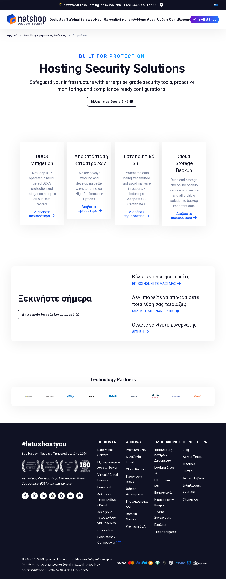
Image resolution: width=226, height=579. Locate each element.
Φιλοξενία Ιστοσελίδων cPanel (106, 499)
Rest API (189, 492)
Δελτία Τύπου (193, 457)
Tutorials (189, 464)
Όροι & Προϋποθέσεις (55, 564)
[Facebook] (26, 495)
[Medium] (80, 495)
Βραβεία (160, 525)
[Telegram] (62, 495)
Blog (186, 450)
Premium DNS (136, 450)
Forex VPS (104, 487)
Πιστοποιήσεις (165, 532)
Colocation (105, 530)
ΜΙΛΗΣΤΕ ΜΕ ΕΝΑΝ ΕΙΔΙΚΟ (156, 311)
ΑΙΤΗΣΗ (140, 332)
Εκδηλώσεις (192, 485)
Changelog (190, 499)
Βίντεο (188, 471)
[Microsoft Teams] (53, 495)
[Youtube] (71, 495)
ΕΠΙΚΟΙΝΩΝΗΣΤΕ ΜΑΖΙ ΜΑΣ (156, 284)
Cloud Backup (136, 469)
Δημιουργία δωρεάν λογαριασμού (51, 314)
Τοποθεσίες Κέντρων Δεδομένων (163, 455)
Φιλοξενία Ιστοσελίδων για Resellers (106, 517)
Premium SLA (136, 526)
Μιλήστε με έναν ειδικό (112, 102)
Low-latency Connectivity (108, 542)
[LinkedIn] (44, 495)
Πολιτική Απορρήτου (86, 564)
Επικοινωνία (163, 493)
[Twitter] (35, 495)
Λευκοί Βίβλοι (193, 478)
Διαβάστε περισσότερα (42, 214)
